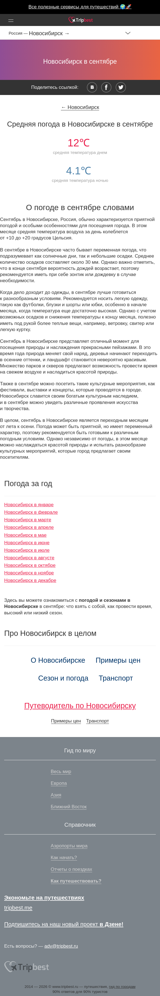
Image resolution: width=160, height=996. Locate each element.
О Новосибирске (58, 660)
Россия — (19, 33)
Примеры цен (117, 660)
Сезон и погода (63, 678)
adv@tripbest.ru (61, 946)
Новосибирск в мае (25, 535)
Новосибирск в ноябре (29, 573)
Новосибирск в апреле (29, 527)
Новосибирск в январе (29, 504)
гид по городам (122, 987)
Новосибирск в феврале (31, 512)
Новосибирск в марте (27, 519)
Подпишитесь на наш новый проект (63, 924)
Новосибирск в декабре (30, 580)
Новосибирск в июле (26, 550)
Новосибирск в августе (29, 557)
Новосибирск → (49, 33)
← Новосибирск (80, 107)
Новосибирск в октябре (30, 565)
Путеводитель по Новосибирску (80, 705)
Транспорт (116, 678)
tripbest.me (18, 908)
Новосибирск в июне (26, 542)
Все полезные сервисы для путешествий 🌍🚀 (80, 6)
